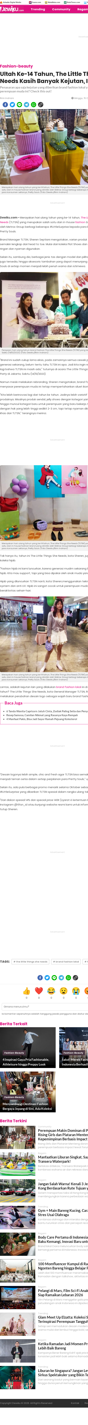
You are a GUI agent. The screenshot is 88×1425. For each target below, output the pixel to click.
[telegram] (26, 104)
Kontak (75, 1403)
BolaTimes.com (73, 2)
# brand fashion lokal (66, 961)
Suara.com (36, 2)
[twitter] (12, 104)
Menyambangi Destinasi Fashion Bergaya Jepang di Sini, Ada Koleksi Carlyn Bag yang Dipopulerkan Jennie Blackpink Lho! (27, 1106)
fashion (80, 222)
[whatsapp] (33, 104)
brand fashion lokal (68, 687)
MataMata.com (54, 2)
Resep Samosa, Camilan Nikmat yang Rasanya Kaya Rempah (42, 715)
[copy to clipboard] (40, 104)
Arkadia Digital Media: (12, 2)
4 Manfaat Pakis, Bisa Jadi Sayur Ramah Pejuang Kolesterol (41, 719)
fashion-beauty (14, 1052)
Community (61, 9)
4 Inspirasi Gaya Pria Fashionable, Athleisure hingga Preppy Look (26, 1062)
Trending (38, 9)
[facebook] (5, 104)
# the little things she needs (30, 961)
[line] (19, 104)
